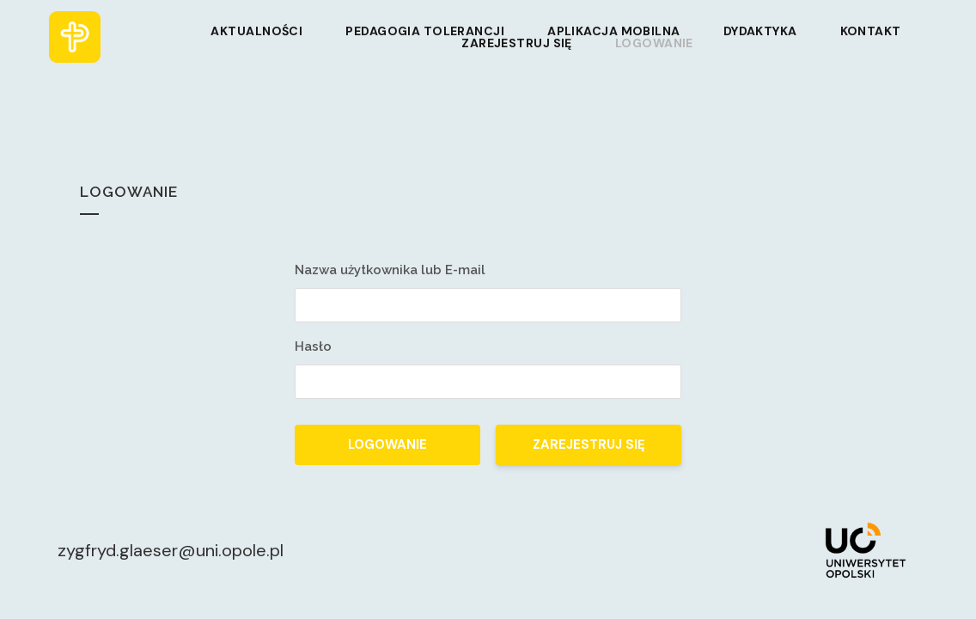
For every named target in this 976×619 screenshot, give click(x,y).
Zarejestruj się (516, 43)
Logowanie (654, 43)
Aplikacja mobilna (613, 31)
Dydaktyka (760, 31)
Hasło (313, 346)
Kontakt (870, 31)
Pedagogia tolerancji (424, 31)
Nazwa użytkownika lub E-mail (390, 270)
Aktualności (256, 31)
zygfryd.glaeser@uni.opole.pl (171, 550)
